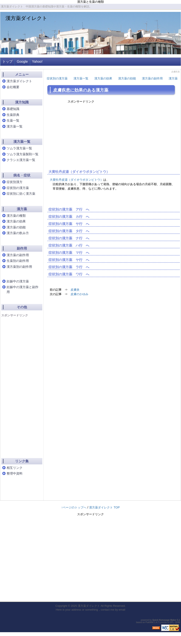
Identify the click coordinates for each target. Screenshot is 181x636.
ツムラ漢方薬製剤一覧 (22, 154)
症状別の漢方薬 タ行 (65, 231)
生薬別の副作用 (18, 260)
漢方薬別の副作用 (19, 266)
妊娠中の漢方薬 (18, 281)
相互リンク (15, 467)
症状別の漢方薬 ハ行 (65, 245)
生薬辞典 (13, 115)
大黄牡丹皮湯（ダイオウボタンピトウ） (79, 172)
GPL (172, 622)
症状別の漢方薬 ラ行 (65, 267)
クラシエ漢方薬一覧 (21, 160)
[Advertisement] (18, 383)
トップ (7, 61)
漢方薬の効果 (103, 78)
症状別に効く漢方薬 (21, 193)
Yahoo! (37, 61)
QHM (177, 622)
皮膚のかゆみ (79, 294)
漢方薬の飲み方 (18, 233)
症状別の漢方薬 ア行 (65, 209)
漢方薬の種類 (16, 215)
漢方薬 (173, 78)
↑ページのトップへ (73, 507)
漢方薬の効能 (127, 78)
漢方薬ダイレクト (26, 18)
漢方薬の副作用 (152, 78)
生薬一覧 (13, 120)
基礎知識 (13, 109)
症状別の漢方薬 (57, 78)
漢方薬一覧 (81, 78)
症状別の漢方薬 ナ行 (65, 238)
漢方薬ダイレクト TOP (104, 507)
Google (22, 61)
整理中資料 (15, 473)
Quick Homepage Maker (164, 620)
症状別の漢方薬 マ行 (65, 252)
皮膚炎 (75, 289)
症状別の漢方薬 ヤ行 (65, 260)
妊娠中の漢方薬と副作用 (22, 289)
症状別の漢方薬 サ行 (65, 224)
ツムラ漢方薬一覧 (19, 148)
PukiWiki (150, 622)
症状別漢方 (15, 182)
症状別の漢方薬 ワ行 (65, 274)
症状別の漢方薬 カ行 (65, 216)
